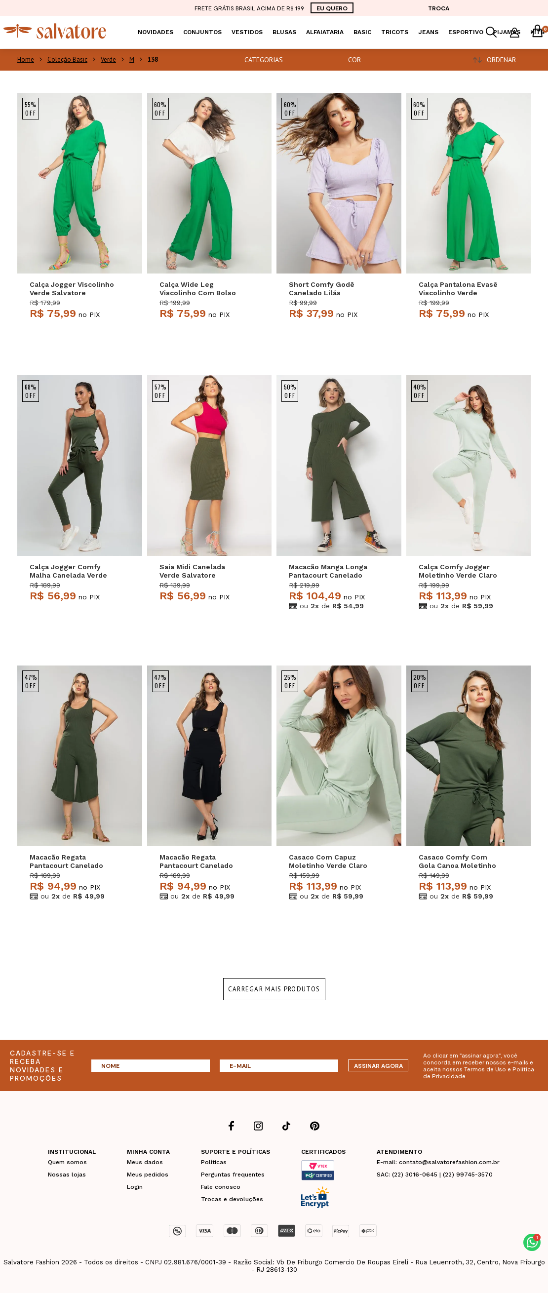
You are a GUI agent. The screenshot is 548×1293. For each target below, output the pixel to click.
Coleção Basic (67, 59)
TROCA (438, 7)
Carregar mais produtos (274, 989)
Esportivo (465, 32)
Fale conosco (220, 1186)
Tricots (394, 32)
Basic (362, 32)
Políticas (214, 1162)
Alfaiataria (325, 32)
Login (135, 1186)
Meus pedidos (147, 1174)
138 (153, 59)
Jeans (428, 32)
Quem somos (67, 1162)
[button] (532, 1242)
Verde (108, 59)
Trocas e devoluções (232, 1199)
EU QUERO (332, 7)
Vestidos (247, 32)
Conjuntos (202, 32)
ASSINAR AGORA (378, 1065)
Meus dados (145, 1162)
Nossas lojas (67, 1174)
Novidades (155, 32)
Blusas (284, 32)
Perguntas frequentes (233, 1174)
